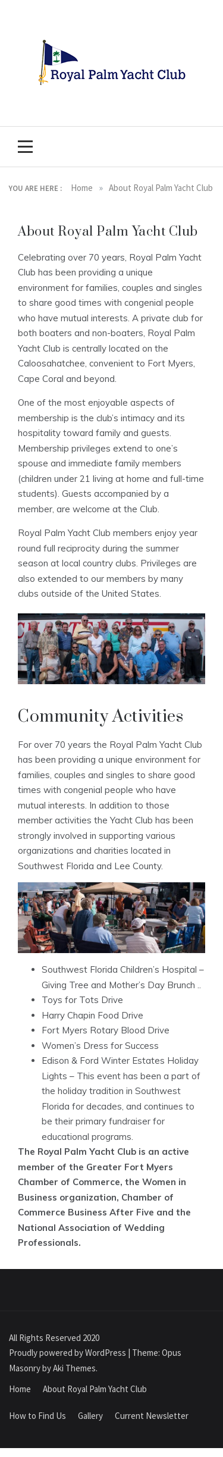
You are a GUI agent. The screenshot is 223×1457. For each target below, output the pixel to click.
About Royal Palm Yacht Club (95, 1389)
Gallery (90, 1415)
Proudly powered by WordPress (68, 1352)
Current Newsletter (152, 1415)
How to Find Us (37, 1415)
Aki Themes (74, 1368)
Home (20, 1389)
